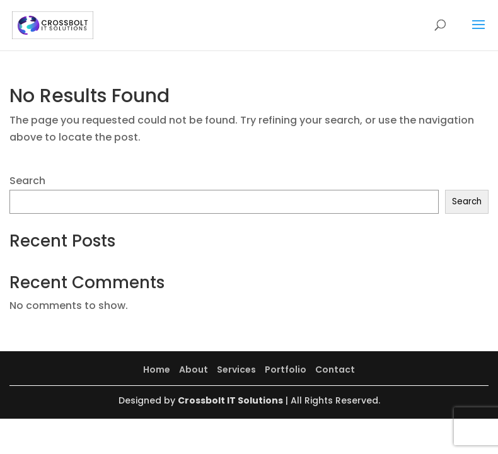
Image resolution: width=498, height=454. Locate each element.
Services (236, 369)
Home (156, 369)
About (193, 369)
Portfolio (285, 369)
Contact (335, 369)
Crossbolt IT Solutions (230, 400)
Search (27, 180)
